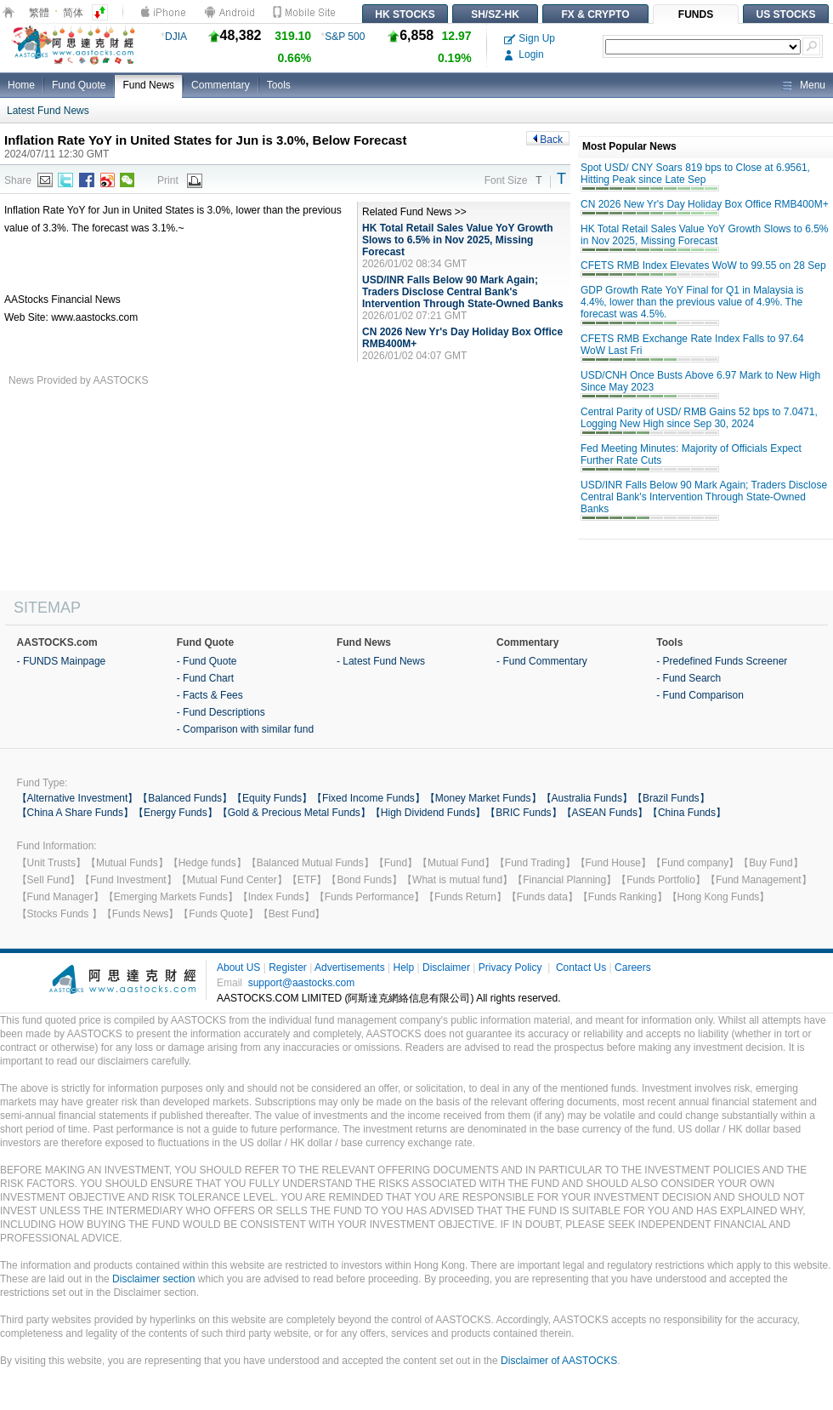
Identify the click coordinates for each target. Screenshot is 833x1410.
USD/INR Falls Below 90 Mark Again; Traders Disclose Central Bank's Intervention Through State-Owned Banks (463, 292)
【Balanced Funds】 (185, 798)
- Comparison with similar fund (245, 729)
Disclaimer (446, 967)
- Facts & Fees (210, 695)
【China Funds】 (687, 813)
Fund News (148, 85)
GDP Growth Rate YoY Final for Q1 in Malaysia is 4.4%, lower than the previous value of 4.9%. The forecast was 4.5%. (692, 302)
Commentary (220, 85)
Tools (279, 85)
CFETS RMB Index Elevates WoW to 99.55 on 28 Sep (703, 265)
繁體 (39, 13)
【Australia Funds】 (586, 798)
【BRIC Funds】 (523, 813)
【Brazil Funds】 (671, 798)
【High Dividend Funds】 (428, 813)
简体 (73, 13)
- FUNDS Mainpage (61, 661)
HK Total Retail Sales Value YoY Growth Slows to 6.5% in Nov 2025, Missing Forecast (457, 240)
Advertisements (349, 967)
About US (238, 967)
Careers (633, 967)
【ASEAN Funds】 (605, 813)
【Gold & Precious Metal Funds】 (294, 813)
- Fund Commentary (541, 661)
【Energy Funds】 (175, 813)
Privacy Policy (510, 967)
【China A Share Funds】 (75, 813)
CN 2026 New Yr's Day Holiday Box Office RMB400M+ (705, 204)
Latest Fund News (48, 111)
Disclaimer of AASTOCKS (559, 1361)
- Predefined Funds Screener (721, 661)
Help (403, 967)
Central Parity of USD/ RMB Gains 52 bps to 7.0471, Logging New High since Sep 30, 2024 (699, 418)
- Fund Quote (207, 661)
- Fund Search (688, 678)
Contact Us (581, 967)
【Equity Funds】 (272, 798)
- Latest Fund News (381, 661)
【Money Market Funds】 (483, 798)
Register (288, 967)
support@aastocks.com (301, 983)
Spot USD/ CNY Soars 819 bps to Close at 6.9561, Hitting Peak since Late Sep (695, 174)
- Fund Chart (205, 678)
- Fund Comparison (700, 695)
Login (524, 54)
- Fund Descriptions (221, 712)
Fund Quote (78, 85)
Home (21, 85)
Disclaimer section (153, 1279)
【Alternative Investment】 (78, 798)
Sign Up (529, 38)
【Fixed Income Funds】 (368, 798)
